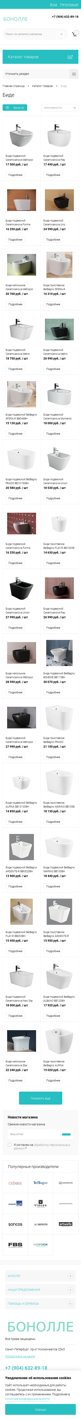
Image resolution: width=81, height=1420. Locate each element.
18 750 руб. (22, 361)
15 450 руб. (22, 943)
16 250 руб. (22, 231)
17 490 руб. (59, 167)
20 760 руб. (22, 296)
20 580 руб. (22, 490)
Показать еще (40, 1098)
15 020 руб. (59, 1072)
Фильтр (15, 107)
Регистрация (69, 4)
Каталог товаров (40, 57)
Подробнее (15, 175)
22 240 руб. (22, 1072)
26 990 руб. (59, 361)
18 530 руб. (59, 490)
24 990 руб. (59, 231)
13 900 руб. (22, 878)
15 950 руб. (59, 943)
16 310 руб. (59, 296)
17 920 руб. (59, 1008)
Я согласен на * (42, 1146)
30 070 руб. (59, 684)
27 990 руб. (22, 619)
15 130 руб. (22, 425)
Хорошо (40, 1409)
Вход (53, 4)
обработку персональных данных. (42, 1146)
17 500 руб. (22, 167)
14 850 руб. (22, 814)
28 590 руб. (22, 684)
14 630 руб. (59, 555)
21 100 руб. (59, 749)
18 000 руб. (59, 425)
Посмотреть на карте (20, 1356)
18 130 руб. (59, 814)
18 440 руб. (59, 878)
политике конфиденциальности (27, 1399)
